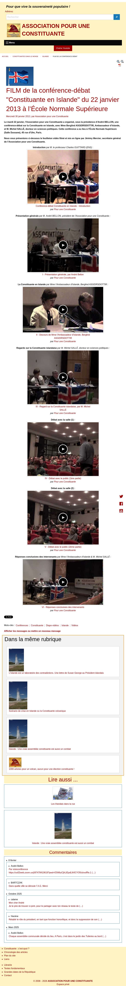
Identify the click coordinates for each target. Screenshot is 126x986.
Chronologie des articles (16, 952)
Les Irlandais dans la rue (63, 804)
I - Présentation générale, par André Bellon (63, 274)
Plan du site (10, 955)
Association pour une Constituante (51, 116)
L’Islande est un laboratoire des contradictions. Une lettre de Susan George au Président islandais (56, 673)
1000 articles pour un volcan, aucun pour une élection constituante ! (41, 769)
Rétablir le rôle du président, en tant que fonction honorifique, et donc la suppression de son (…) (55, 919)
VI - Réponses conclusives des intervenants (63, 607)
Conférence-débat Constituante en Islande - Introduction (63, 206)
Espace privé (63, 984)
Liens (6, 959)
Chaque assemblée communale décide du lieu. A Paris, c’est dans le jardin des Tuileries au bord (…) (57, 936)
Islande (45, 56)
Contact (8, 975)
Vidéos (74, 625)
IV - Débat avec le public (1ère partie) (63, 478)
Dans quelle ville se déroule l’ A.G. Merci (28, 886)
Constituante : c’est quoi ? (16, 948)
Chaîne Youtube (63, 48)
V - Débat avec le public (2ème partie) (63, 547)
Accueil (5, 56)
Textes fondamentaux (14, 968)
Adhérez (9, 11)
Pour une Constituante (65, 209)
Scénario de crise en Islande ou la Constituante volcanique (37, 711)
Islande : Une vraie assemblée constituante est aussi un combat (40, 749)
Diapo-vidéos (52, 625)
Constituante (37, 625)
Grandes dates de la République (20, 972)
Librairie (8, 965)
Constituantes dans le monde (26, 56)
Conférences (22, 625)
